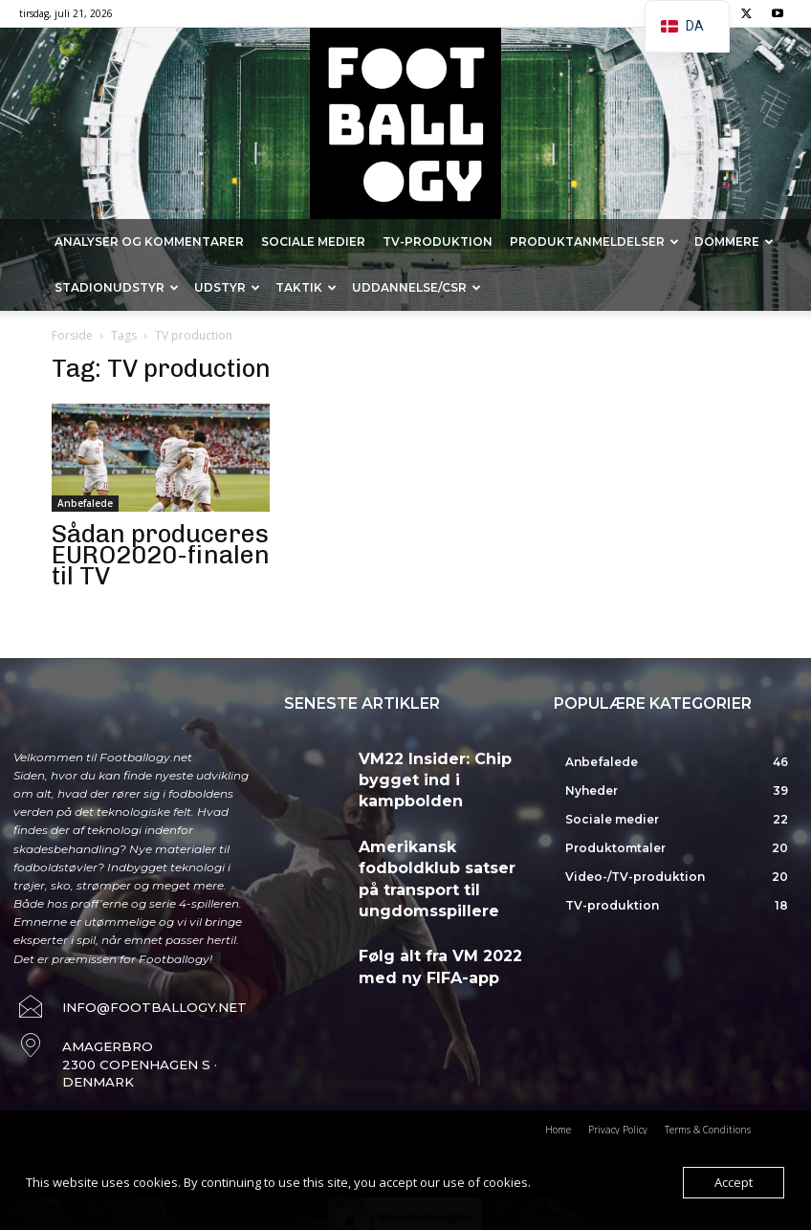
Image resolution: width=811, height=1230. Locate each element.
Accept (733, 1182)
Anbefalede (85, 503)
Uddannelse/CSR (416, 287)
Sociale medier (313, 241)
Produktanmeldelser (594, 241)
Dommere (734, 241)
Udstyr (227, 287)
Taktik (306, 287)
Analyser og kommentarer (149, 241)
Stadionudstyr (117, 287)
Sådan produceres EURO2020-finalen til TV (161, 555)
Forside (72, 335)
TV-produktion (438, 241)
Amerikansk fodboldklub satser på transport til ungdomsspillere (443, 835)
